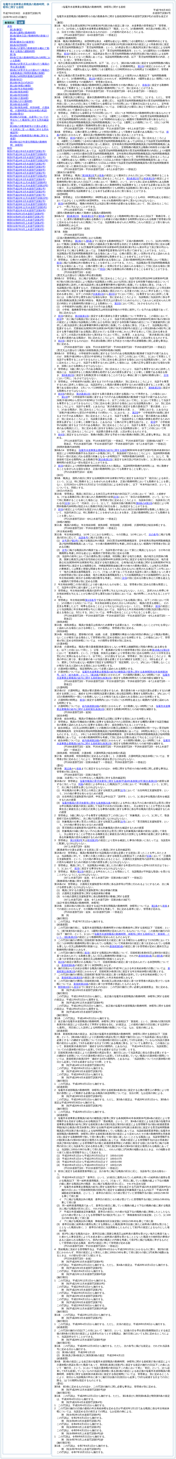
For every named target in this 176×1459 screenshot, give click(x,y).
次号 (64, 540)
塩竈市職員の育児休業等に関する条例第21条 (86, 802)
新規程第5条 (116, 946)
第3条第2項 (132, 178)
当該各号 (83, 537)
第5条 (101, 216)
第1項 (141, 66)
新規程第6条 (68, 965)
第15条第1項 (82, 316)
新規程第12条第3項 (72, 977)
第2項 (135, 412)
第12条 (68, 768)
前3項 (61, 394)
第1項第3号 (76, 840)
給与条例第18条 (90, 706)
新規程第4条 (145, 955)
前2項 (61, 340)
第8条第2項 (68, 375)
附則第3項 (63, 987)
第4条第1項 (87, 216)
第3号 (75, 540)
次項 (124, 578)
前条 (101, 175)
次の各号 (153, 534)
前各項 (146, 85)
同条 (80, 784)
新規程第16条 (81, 984)
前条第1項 (149, 178)
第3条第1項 (88, 175)
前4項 (61, 434)
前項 (66, 53)
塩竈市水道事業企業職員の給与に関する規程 (103, 450)
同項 (102, 269)
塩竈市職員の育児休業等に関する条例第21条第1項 (118, 781)
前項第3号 (92, 840)
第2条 (78, 241)
